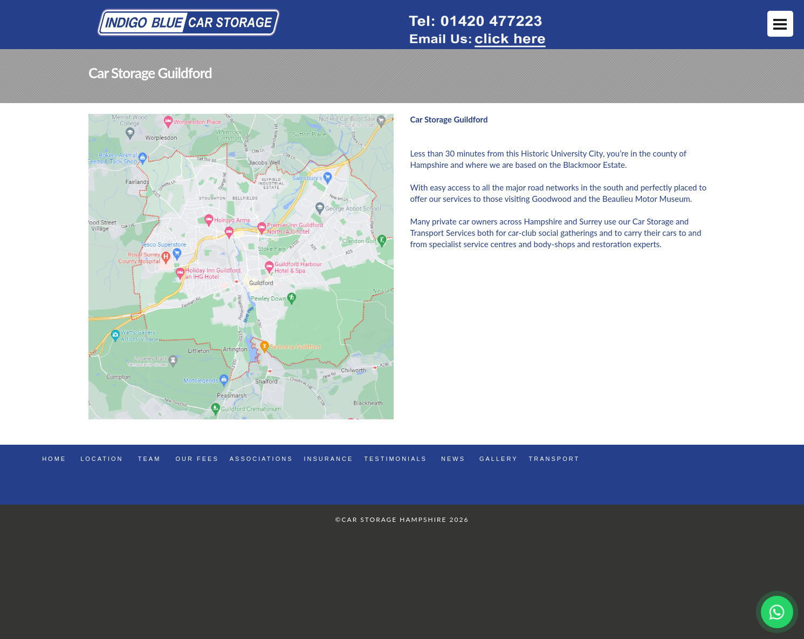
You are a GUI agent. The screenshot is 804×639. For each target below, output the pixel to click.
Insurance (328, 459)
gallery (498, 459)
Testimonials (395, 459)
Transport (554, 459)
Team (149, 459)
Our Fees (197, 459)
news (453, 459)
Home (54, 459)
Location (101, 459)
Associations (261, 459)
